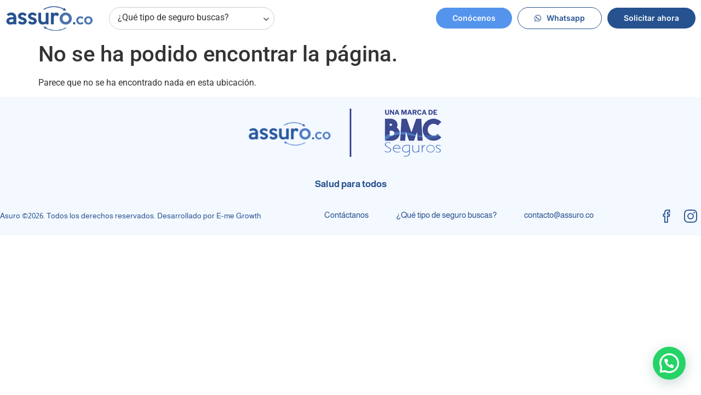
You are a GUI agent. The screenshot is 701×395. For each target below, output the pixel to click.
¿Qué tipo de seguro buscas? (194, 18)
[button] (669, 363)
